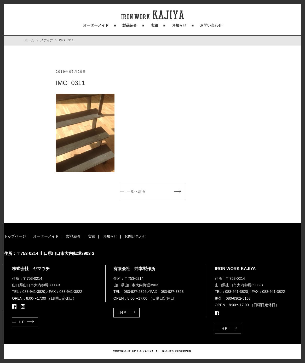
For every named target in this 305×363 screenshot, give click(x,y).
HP (22, 322)
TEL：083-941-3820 (28, 291)
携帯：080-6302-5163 (233, 298)
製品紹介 (129, 25)
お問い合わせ (211, 25)
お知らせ (179, 25)
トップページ (15, 236)
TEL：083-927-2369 (130, 291)
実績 (154, 25)
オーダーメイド (96, 25)
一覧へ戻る (136, 191)
